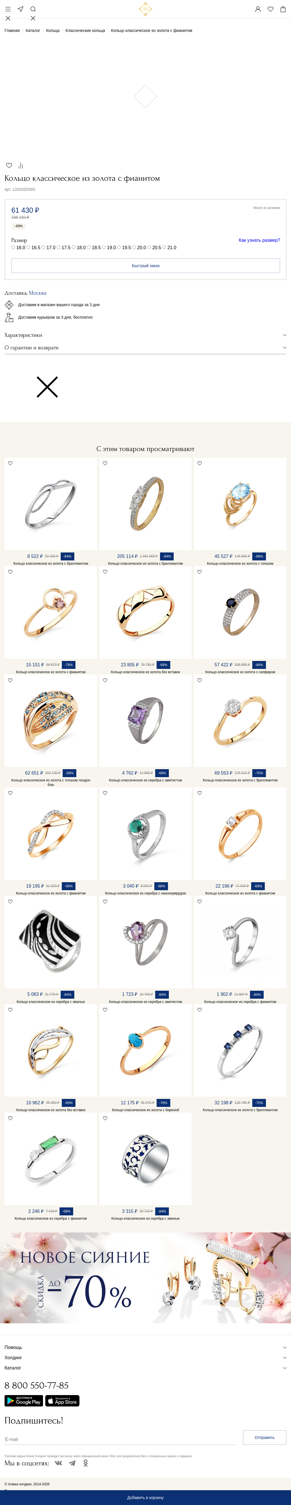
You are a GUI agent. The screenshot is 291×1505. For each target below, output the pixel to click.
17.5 (66, 247)
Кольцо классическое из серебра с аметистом (145, 780)
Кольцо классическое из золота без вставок (145, 672)
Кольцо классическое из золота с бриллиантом (50, 564)
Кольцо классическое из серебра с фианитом (240, 1002)
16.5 (36, 247)
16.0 (20, 247)
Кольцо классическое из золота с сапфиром (240, 672)
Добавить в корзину (145, 1497)
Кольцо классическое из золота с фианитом (51, 672)
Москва (20, 9)
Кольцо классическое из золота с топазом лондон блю (50, 782)
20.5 (156, 247)
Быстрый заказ (146, 265)
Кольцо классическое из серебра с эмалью (51, 1002)
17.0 (51, 247)
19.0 (111, 247)
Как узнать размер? (259, 240)
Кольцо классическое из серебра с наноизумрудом (145, 893)
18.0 (81, 247)
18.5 (96, 247)
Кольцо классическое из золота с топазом (240, 564)
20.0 (141, 247)
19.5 (126, 247)
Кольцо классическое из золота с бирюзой (145, 1110)
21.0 (171, 247)
